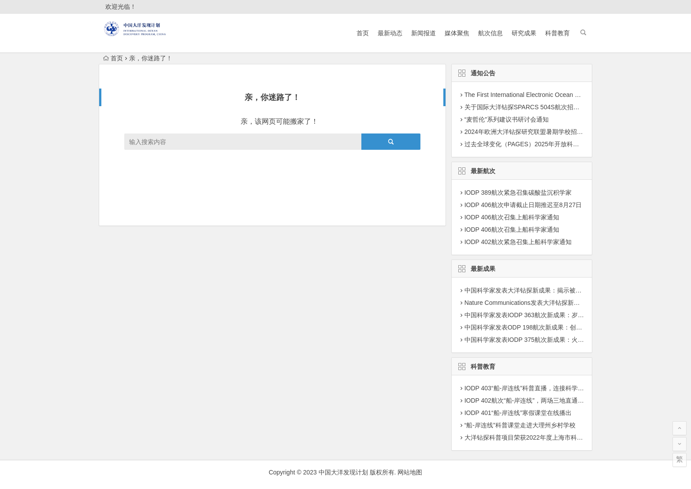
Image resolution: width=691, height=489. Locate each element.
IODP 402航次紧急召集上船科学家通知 (518, 241)
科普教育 (557, 33)
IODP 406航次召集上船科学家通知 (511, 217)
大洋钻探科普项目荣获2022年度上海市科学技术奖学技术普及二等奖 (557, 437)
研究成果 (524, 33)
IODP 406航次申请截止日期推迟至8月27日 (523, 204)
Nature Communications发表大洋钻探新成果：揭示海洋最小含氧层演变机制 (568, 302)
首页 (363, 33)
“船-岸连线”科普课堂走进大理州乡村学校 (520, 425)
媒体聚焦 (457, 33)
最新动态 (390, 33)
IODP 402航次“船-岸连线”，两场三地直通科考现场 (533, 400)
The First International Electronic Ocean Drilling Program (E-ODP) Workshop (569, 94)
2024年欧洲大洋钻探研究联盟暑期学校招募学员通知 (536, 131)
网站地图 (410, 472)
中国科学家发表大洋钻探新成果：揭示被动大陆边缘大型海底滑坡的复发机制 (569, 290)
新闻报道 (423, 33)
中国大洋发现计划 (343, 472)
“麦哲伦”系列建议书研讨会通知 (506, 119)
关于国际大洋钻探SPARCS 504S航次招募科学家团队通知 (543, 107)
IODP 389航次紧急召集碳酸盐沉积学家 (518, 192)
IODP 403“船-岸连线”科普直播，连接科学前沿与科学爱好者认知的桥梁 (561, 388)
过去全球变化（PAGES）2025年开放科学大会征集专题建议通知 (552, 144)
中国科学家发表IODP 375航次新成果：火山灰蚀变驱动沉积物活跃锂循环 (564, 339)
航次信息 (490, 33)
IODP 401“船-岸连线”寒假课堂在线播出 (518, 412)
